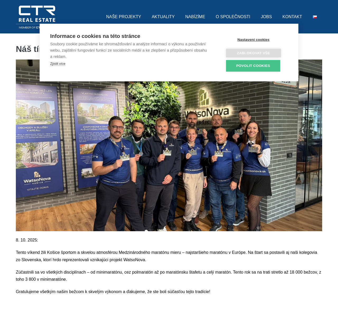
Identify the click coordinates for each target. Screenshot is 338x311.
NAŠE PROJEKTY (123, 16)
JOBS (266, 16)
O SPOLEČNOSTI (233, 16)
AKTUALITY (163, 16)
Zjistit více (57, 64)
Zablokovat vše (256, 53)
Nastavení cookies (256, 40)
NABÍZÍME (195, 16)
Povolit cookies (256, 66)
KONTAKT (292, 16)
